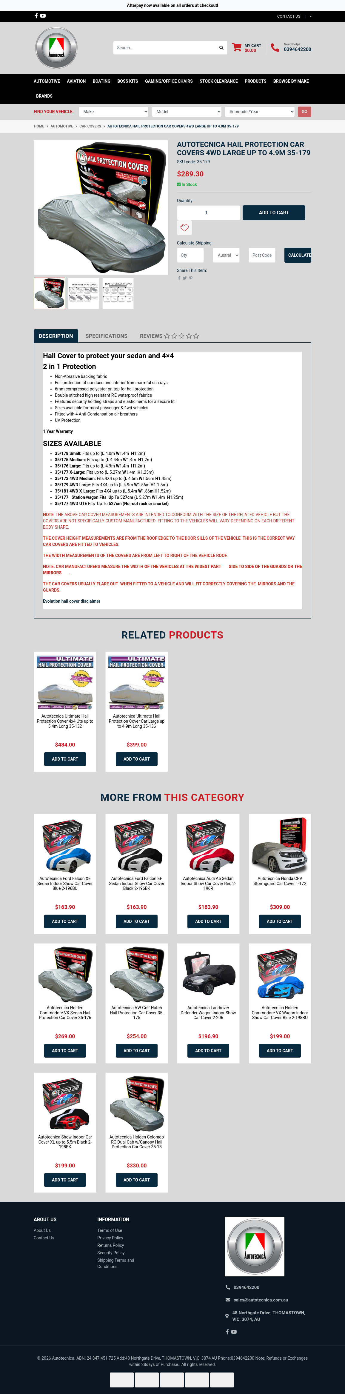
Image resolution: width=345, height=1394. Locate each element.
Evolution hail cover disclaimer (71, 601)
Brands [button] (44, 96)
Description (56, 336)
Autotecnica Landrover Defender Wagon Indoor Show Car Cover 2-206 (208, 1012)
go (304, 111)
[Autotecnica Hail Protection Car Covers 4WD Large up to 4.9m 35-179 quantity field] (208, 212)
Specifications (106, 336)
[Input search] (164, 48)
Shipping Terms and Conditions (115, 1263)
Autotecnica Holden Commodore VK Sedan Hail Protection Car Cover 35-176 (65, 1012)
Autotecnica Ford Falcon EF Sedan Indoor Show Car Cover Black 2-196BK (136, 883)
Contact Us (44, 1237)
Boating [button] (101, 81)
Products (255, 81)
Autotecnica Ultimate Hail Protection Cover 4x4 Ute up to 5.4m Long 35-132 (65, 721)
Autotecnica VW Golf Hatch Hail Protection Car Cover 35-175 (137, 1012)
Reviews (169, 336)
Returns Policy (110, 1245)
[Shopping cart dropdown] (246, 47)
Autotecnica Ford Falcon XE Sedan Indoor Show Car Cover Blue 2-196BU (65, 883)
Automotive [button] (47, 81)
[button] (184, 227)
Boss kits (127, 81)
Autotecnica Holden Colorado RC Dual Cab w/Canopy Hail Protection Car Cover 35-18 (137, 1142)
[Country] (226, 255)
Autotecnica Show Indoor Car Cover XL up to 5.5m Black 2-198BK (65, 1142)
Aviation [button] (76, 81)
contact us (288, 16)
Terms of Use (109, 1230)
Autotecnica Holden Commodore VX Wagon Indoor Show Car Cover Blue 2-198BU (280, 1012)
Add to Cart (274, 213)
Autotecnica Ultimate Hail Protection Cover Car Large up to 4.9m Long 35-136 (136, 721)
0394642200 (297, 49)
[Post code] (262, 255)
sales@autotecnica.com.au (261, 1300)
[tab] (56, 336)
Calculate (299, 255)
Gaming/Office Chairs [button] (169, 81)
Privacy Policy (110, 1237)
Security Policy (110, 1252)
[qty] (190, 255)
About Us (42, 1230)
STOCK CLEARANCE (219, 81)
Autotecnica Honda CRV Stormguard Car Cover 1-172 (280, 881)
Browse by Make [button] (291, 81)
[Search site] (221, 48)
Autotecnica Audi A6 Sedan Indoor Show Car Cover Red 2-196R (208, 883)
